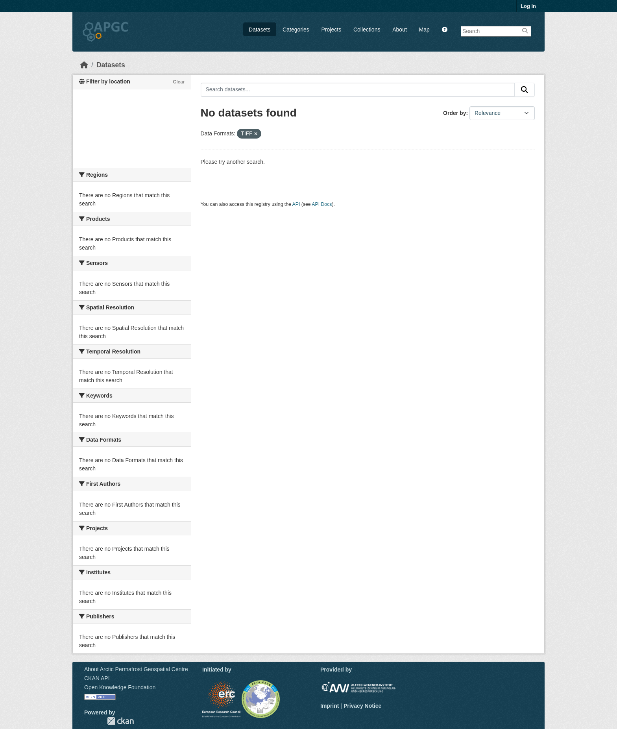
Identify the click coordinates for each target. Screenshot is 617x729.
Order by (454, 113)
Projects (331, 29)
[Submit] (524, 90)
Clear (179, 82)
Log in (528, 6)
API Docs (322, 204)
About (399, 29)
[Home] (84, 65)
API (296, 204)
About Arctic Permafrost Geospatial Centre (136, 669)
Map (424, 29)
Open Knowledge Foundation (119, 687)
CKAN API (97, 678)
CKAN (120, 721)
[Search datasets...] (358, 90)
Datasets (259, 29)
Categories (296, 29)
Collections (366, 29)
